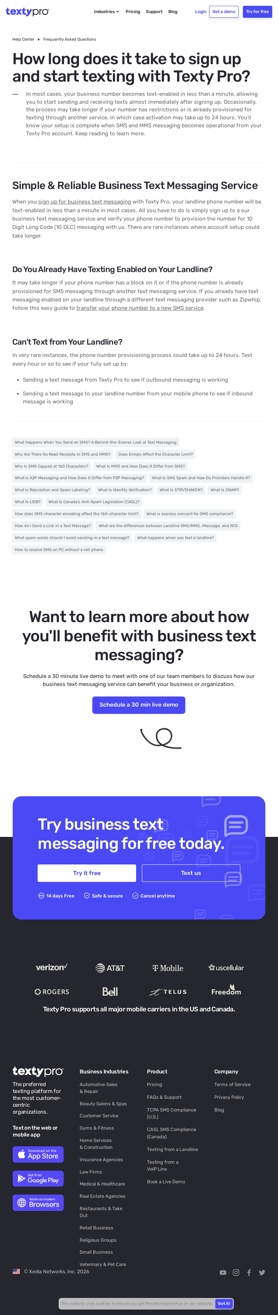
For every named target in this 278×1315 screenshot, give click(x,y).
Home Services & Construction (96, 1144)
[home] (32, 12)
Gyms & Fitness (97, 1128)
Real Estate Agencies (103, 1196)
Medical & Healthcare (102, 1184)
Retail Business (96, 1227)
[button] (107, 11)
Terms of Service (232, 1084)
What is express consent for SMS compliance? (190, 513)
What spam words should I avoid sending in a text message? (72, 537)
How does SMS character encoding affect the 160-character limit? (77, 513)
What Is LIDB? (28, 502)
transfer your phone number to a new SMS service (139, 308)
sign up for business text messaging (84, 201)
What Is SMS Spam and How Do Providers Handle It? (201, 478)
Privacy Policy (229, 1097)
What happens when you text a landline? (175, 537)
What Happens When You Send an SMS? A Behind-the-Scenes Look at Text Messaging (96, 442)
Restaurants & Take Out (101, 1212)
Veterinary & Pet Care (103, 1264)
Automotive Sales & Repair (99, 1088)
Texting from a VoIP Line (162, 1165)
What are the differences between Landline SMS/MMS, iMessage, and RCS (168, 525)
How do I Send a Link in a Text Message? (53, 525)
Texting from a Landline (172, 1149)
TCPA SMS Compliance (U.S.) (171, 1113)
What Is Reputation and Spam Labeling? (52, 490)
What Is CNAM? (225, 490)
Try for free (257, 11)
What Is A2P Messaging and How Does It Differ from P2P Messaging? (79, 478)
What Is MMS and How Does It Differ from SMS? (140, 466)
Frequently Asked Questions (69, 39)
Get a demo (223, 11)
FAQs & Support (164, 1097)
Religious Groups (98, 1240)
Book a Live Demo (166, 1181)
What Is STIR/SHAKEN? (181, 490)
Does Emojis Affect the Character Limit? (155, 454)
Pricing (154, 1084)
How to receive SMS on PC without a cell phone (59, 549)
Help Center (23, 39)
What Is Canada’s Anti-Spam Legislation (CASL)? (94, 502)
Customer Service (99, 1115)
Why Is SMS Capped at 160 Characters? (51, 466)
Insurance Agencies (101, 1159)
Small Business (96, 1252)
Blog (219, 1110)
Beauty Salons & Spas (103, 1103)
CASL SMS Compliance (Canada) (171, 1133)
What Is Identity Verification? (125, 490)
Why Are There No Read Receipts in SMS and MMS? (62, 454)
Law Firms (91, 1172)
